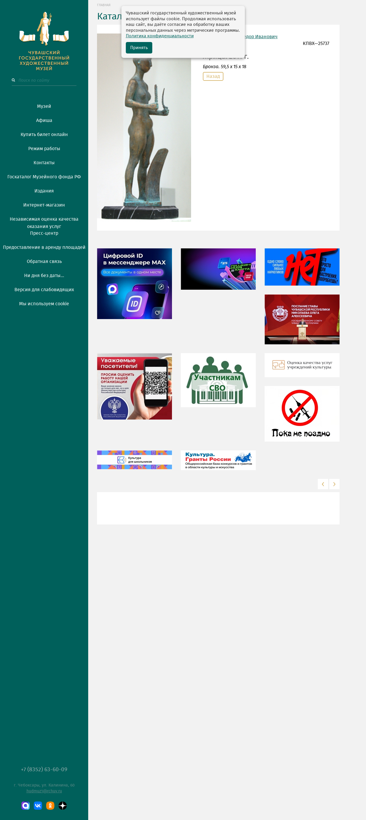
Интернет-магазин (44, 205)
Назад (213, 76)
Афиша (44, 120)
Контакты (44, 162)
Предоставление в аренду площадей (44, 247)
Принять (139, 48)
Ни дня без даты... (44, 275)
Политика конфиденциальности (160, 36)
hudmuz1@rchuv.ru (44, 791)
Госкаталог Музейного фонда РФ (44, 177)
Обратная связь (44, 261)
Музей (44, 106)
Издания (44, 191)
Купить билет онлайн (44, 134)
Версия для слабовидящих (44, 289)
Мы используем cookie (44, 303)
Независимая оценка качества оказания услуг (44, 222)
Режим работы (44, 148)
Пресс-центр (44, 233)
